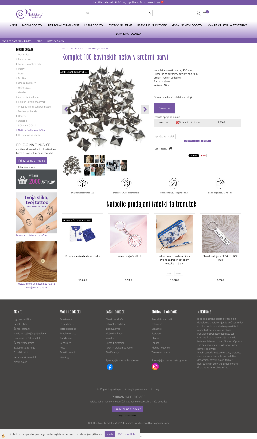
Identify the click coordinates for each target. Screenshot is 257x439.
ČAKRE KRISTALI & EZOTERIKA (227, 25)
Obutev (22, 116)
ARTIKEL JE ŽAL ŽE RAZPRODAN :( (74, 71)
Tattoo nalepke (68, 329)
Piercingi (64, 357)
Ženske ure (24, 59)
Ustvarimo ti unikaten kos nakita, (36, 284)
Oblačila (22, 121)
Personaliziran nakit (25, 357)
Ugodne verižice (22, 319)
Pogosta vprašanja (110, 389)
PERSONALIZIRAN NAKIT (63, 25)
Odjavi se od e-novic (26, 167)
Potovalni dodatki (115, 324)
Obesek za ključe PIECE (128, 256)
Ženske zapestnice (24, 343)
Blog (156, 389)
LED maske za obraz (29, 135)
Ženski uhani (21, 324)
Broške (22, 78)
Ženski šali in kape (28, 97)
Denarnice (23, 54)
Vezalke (22, 92)
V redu (110, 434)
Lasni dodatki (67, 324)
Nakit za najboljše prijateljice (30, 333)
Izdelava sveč (113, 329)
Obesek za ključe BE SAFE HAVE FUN (220, 258)
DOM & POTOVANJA (128, 33)
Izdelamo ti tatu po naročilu (31, 235)
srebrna (163, 122)
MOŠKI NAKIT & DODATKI (187, 25)
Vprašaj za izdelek (165, 136)
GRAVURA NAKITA (55, 41)
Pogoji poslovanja (137, 389)
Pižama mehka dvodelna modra (82, 256)
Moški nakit (20, 362)
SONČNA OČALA (27, 125)
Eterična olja (112, 352)
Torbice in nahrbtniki (29, 64)
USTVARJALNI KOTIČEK (152, 25)
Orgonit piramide (115, 343)
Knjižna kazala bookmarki (32, 102)
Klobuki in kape (114, 333)
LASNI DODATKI (94, 25)
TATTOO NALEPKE (120, 25)
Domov (65, 48)
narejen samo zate (36, 287)
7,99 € (221, 122)
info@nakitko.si (160, 423)
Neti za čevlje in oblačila (31, 130)
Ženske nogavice (160, 352)
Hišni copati (24, 88)
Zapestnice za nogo (25, 347)
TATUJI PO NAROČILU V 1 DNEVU (17, 41)
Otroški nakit (21, 352)
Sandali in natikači (162, 319)
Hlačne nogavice (160, 347)
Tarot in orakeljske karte (119, 347)
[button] (145, 109)
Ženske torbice (68, 333)
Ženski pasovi (67, 352)
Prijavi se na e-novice (31, 160)
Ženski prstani (22, 329)
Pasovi (21, 69)
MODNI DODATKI (32, 25)
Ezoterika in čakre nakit (27, 338)
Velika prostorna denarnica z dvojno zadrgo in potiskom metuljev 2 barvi (174, 260)
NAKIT (13, 25)
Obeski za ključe (27, 83)
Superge (156, 333)
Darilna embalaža (27, 111)
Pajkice (155, 343)
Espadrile (156, 329)
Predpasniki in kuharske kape (34, 107)
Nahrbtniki (66, 338)
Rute (20, 73)
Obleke (155, 338)
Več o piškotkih (126, 434)
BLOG (39, 41)
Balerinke (156, 324)
